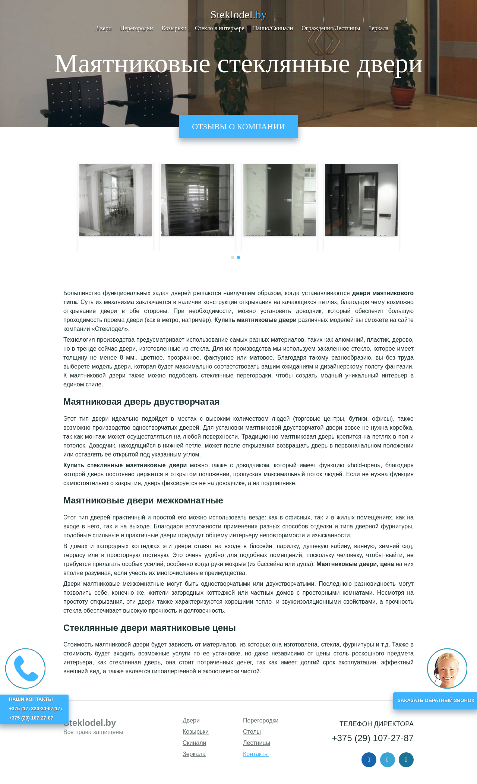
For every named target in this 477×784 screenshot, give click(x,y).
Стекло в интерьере (219, 28)
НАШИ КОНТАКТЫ (31, 699)
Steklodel (239, 14)
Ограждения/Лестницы (330, 28)
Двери (104, 28)
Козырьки (174, 28)
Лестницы (256, 743)
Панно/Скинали (273, 28)
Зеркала (378, 28)
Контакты (256, 754)
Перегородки (136, 28)
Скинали (194, 743)
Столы (252, 731)
